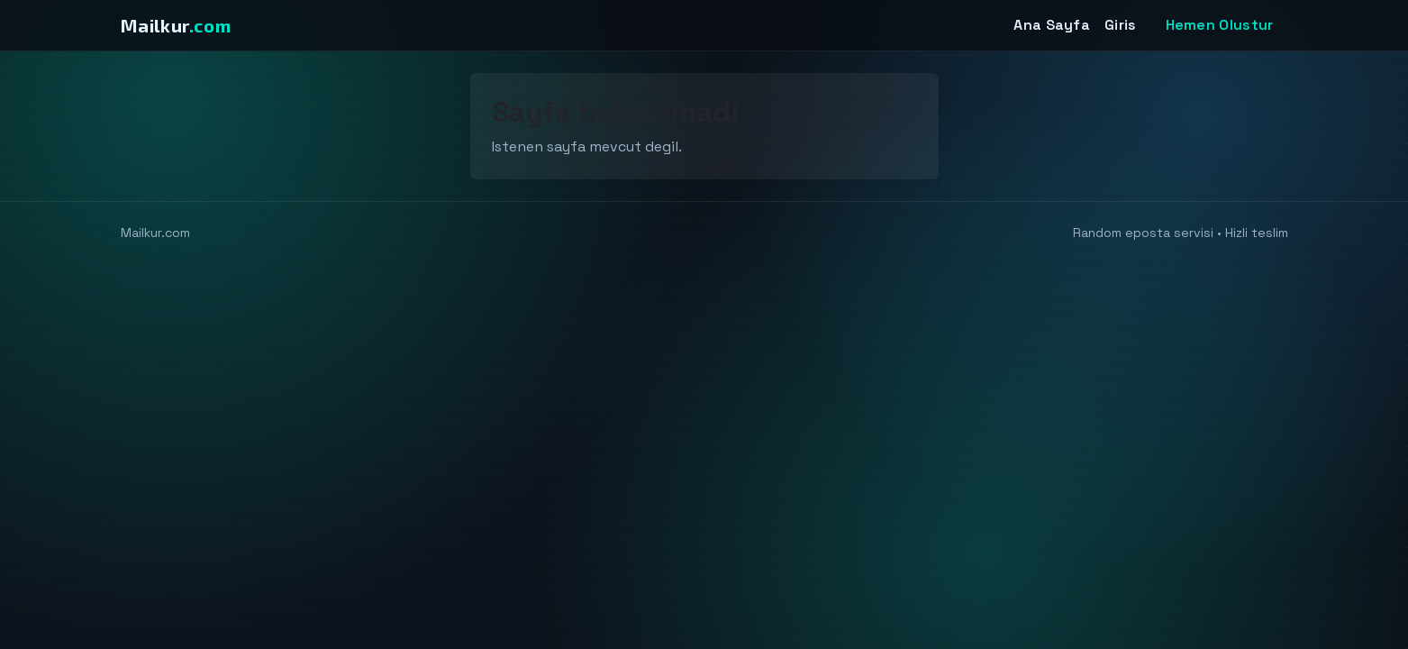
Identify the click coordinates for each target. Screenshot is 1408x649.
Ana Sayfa (1051, 24)
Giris (1120, 24)
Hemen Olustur (1220, 24)
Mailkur (176, 25)
